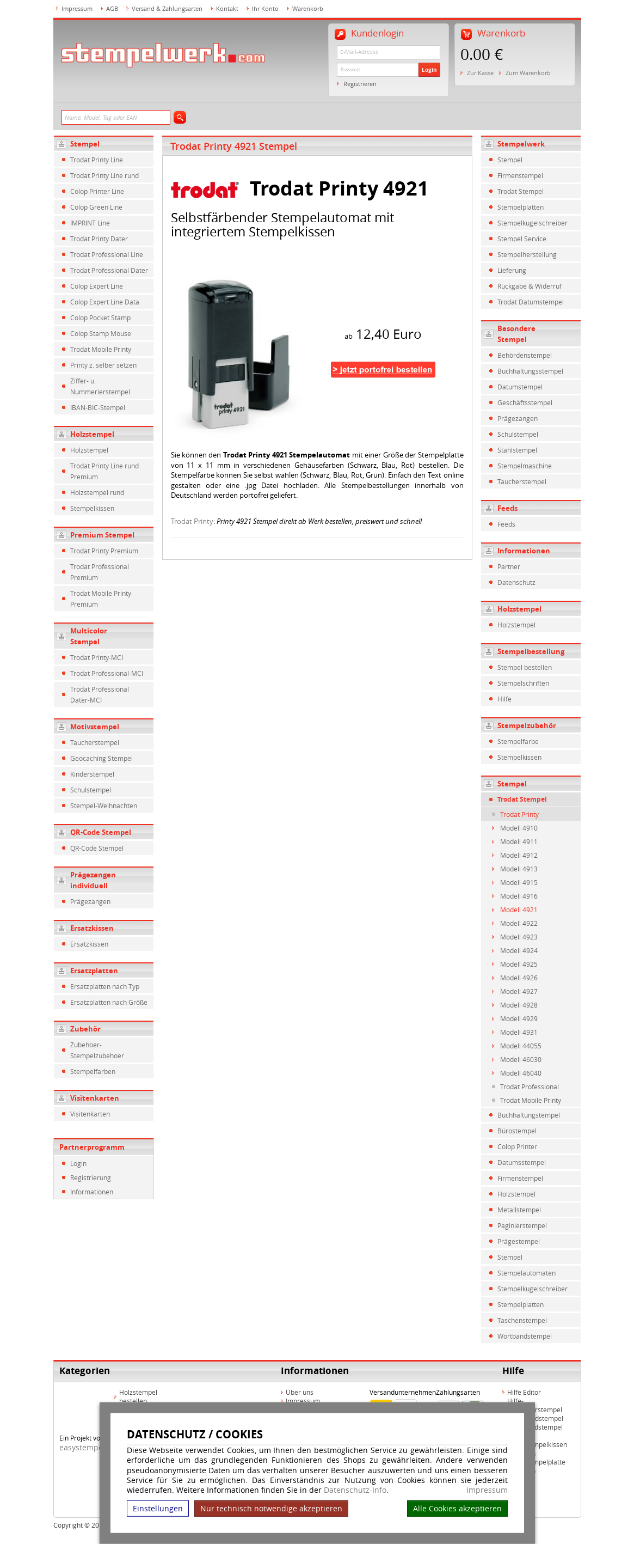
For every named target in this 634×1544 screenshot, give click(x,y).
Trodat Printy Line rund (104, 175)
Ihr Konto (265, 8)
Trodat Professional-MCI (106, 673)
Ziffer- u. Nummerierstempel (100, 386)
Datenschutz (516, 582)
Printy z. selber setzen (103, 365)
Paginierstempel (522, 1225)
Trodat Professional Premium (99, 572)
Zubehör (85, 1029)
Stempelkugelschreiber (532, 222)
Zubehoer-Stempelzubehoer (97, 1050)
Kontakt (227, 8)
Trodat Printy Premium (104, 550)
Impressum (487, 1490)
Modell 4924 (519, 950)
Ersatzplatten (94, 970)
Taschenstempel (522, 1320)
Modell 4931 (519, 1032)
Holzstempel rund (97, 492)
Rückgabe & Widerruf (529, 286)
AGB (112, 8)
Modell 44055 (520, 1045)
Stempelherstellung (527, 254)
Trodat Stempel (520, 191)
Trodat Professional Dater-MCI (99, 694)
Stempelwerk (521, 144)
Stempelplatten (520, 207)
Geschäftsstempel (524, 402)
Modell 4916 (519, 896)
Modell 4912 (519, 855)
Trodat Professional (529, 1086)
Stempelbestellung (530, 651)
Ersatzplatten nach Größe (108, 1002)
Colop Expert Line (96, 286)
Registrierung (90, 1177)
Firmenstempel (520, 175)
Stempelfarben (92, 1071)
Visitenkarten (94, 1098)
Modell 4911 (519, 841)
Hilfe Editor (524, 1392)
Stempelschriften (523, 683)
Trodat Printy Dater (99, 238)
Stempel (85, 144)
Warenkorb (307, 8)
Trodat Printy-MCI (96, 657)
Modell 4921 (519, 909)
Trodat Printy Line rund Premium (104, 471)
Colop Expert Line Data (104, 301)
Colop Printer (517, 1146)
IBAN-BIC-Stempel (97, 407)
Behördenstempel (524, 355)
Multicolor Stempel (88, 636)
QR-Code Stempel (100, 832)
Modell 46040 (520, 1073)
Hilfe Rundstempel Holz (535, 1431)
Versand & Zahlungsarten (167, 8)
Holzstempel (92, 434)
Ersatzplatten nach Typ (104, 986)
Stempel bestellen (524, 667)
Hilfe (504, 698)
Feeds (507, 508)
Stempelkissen (92, 508)
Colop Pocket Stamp (100, 317)
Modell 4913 (519, 868)
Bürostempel (517, 1130)
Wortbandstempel (524, 1336)
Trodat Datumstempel (530, 301)
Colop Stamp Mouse (100, 333)
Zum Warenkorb (528, 73)
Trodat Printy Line (96, 159)
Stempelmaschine (524, 465)
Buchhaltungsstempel (530, 371)
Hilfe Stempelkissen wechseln (537, 1448)
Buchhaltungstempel (528, 1114)
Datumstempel (520, 386)
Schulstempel (90, 789)
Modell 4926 (519, 977)
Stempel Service (521, 238)
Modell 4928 (519, 1004)
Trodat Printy (192, 521)
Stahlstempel (517, 449)
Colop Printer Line (97, 191)
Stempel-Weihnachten (103, 805)
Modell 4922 (519, 923)
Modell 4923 (519, 936)
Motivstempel (94, 726)
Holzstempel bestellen (138, 1396)
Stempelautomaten (526, 1272)
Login (429, 70)
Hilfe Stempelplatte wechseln (536, 1466)
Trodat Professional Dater (109, 270)
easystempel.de (87, 1447)
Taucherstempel (94, 742)
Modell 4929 (519, 1018)
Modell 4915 (519, 882)
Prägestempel (518, 1241)
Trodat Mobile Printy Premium (100, 598)
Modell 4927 (519, 991)
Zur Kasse (480, 73)
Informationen (91, 1191)
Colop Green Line (96, 207)
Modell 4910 (519, 827)
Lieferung (511, 270)
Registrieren (360, 84)
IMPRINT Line (90, 222)
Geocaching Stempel (101, 758)
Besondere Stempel (516, 334)
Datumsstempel (521, 1162)
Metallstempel (519, 1209)
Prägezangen (90, 901)
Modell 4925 (519, 964)
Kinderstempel (92, 774)
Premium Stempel (102, 535)
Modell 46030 (520, 1059)
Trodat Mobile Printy (100, 349)
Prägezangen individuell (93, 880)
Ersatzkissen (92, 928)
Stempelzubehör (526, 725)
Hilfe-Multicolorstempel (534, 1405)
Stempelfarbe (518, 741)
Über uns (299, 1392)
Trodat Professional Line (106, 254)
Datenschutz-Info (355, 1490)
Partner (508, 566)
